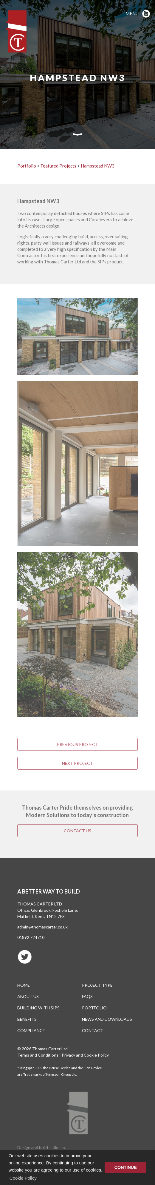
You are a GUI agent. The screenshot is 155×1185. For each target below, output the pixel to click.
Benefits (27, 1019)
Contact (92, 1030)
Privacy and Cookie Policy (85, 1054)
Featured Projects (58, 165)
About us (28, 996)
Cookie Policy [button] (23, 1178)
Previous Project (77, 744)
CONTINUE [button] (125, 1167)
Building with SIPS (38, 1007)
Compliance (31, 1030)
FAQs (87, 996)
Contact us (77, 830)
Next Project (77, 763)
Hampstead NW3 (97, 165)
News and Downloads (107, 1019)
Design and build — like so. (41, 1147)
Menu (132, 13)
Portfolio (26, 165)
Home (23, 985)
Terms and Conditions (37, 1054)
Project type (97, 985)
